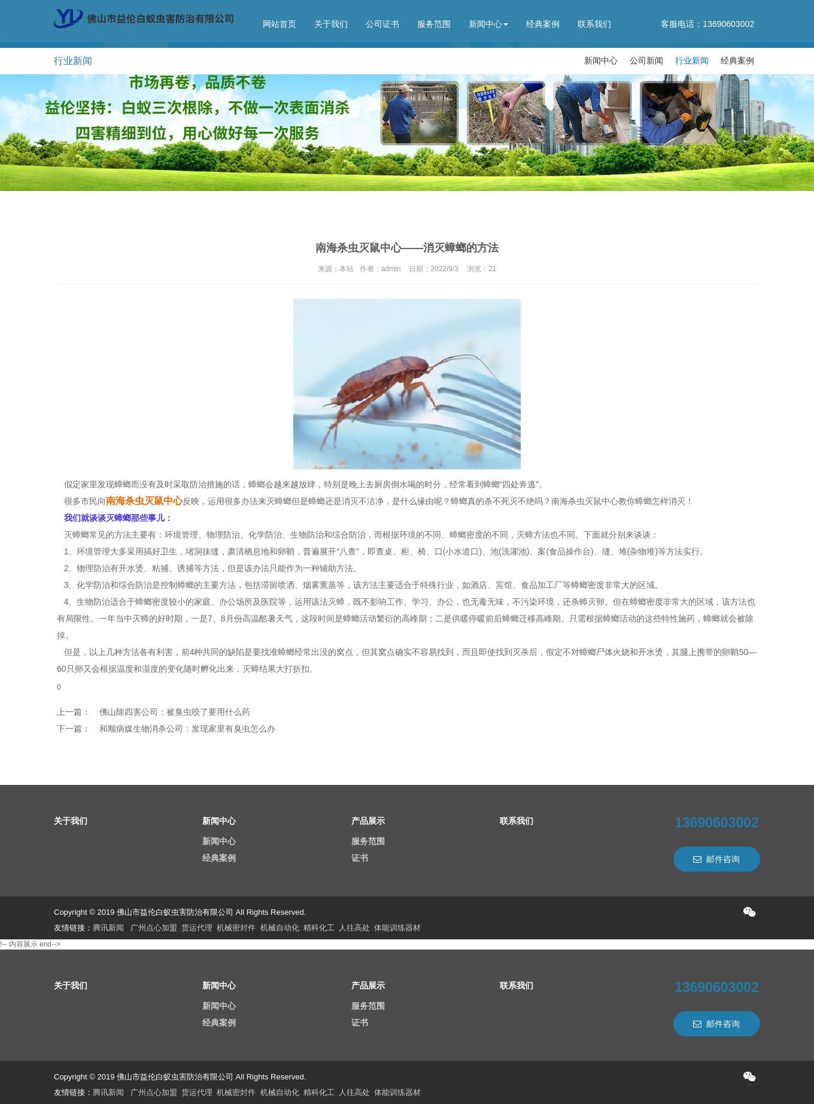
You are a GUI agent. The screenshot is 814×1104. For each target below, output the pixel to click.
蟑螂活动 (619, 618)
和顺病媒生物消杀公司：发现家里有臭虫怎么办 (187, 728)
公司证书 (382, 24)
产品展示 (368, 821)
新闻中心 (488, 24)
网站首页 (279, 24)
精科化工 (319, 927)
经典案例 (543, 24)
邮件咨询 (716, 859)
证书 (359, 858)
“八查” (347, 551)
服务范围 (434, 24)
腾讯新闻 (108, 927)
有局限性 (73, 618)
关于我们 (331, 24)
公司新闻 (646, 60)
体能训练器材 (397, 927)
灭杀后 (524, 652)
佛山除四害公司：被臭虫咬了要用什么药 (174, 712)
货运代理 (196, 927)
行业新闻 (692, 60)
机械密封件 (236, 927)
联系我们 (594, 24)
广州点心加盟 (153, 927)
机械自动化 (279, 927)
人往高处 (354, 927)
